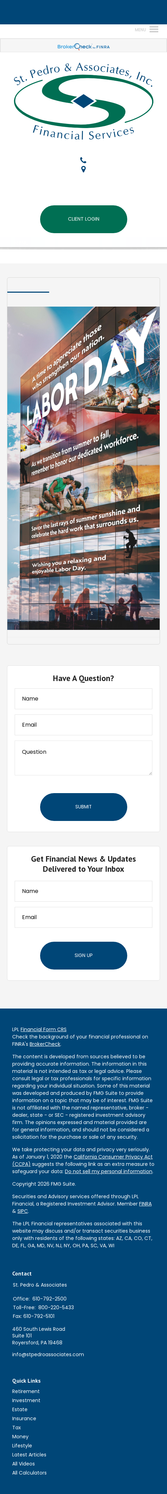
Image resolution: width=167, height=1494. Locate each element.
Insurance (24, 1418)
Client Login (83, 218)
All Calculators (29, 1472)
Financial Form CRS (44, 1029)
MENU (19, 242)
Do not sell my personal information (108, 1171)
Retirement (26, 1391)
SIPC (22, 1211)
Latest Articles (29, 1454)
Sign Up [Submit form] (84, 955)
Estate (20, 1409)
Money (20, 1436)
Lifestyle (22, 1445)
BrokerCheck (45, 1044)
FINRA (145, 1203)
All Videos (23, 1463)
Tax (16, 1427)
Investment (26, 1400)
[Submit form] (83, 807)
